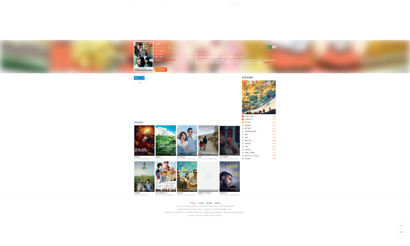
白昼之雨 (246, 149)
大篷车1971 (247, 119)
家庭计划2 (246, 140)
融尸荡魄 (246, 128)
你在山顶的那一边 (161, 193)
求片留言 (192, 203)
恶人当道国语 (224, 157)
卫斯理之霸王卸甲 (249, 131)
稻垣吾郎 (203, 57)
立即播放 (161, 69)
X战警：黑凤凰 (248, 152)
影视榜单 (217, 203)
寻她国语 (137, 193)
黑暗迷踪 (137, 157)
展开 (267, 62)
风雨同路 (246, 125)
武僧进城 (246, 143)
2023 (161, 54)
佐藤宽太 (224, 57)
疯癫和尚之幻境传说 (204, 193)
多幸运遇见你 (181, 157)
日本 (201, 54)
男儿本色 (246, 122)
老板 (245, 137)
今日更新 (201, 203)
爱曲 (245, 134)
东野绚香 (231, 57)
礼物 (199, 157)
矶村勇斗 (217, 57)
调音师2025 (223, 193)
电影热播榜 (247, 77)
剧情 (161, 57)
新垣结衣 (210, 57)
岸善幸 (162, 51)
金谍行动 (180, 193)
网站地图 (209, 203)
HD (140, 83)
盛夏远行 (158, 157)
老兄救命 (246, 158)
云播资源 (140, 78)
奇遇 (245, 146)
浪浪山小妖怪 (247, 116)
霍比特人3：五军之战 (250, 155)
